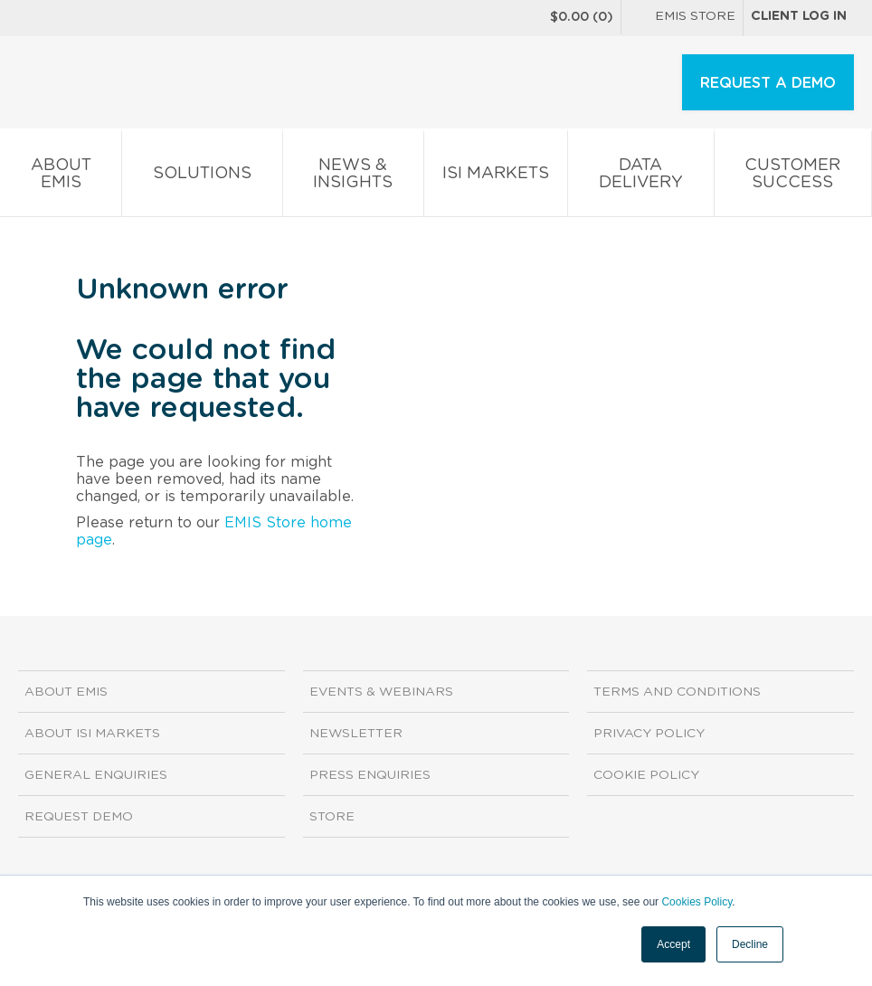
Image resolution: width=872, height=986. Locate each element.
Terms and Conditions (677, 692)
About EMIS (60, 177)
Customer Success (793, 177)
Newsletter (356, 733)
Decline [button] (750, 944)
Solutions (201, 177)
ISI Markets (495, 177)
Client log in (799, 16)
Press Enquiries (370, 775)
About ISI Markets (92, 733)
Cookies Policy (696, 902)
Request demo (78, 817)
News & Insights (353, 177)
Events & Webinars (381, 692)
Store (332, 817)
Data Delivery (640, 177)
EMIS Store (682, 18)
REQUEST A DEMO (768, 83)
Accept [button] (673, 944)
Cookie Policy (646, 775)
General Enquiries (95, 775)
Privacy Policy (649, 733)
